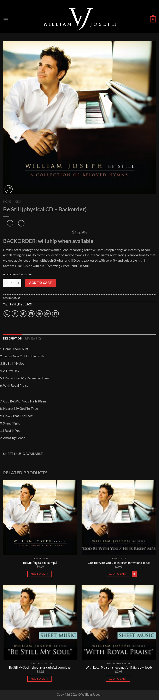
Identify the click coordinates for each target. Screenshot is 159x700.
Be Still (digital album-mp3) (40, 563)
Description (12, 338)
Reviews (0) (33, 338)
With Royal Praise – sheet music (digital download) (119, 667)
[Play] (134, 574)
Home (7, 201)
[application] (134, 574)
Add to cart (40, 282)
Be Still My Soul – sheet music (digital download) (40, 667)
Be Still (13, 304)
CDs (18, 201)
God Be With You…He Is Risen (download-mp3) (119, 563)
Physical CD (25, 304)
